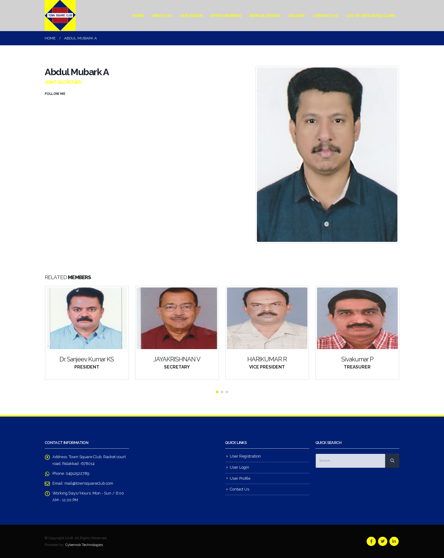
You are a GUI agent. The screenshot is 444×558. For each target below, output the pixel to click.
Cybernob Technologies (84, 545)
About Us (161, 15)
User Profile (240, 478)
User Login (239, 467)
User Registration (245, 456)
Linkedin (394, 541)
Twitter (382, 541)
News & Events (264, 15)
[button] (217, 392)
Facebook (371, 541)
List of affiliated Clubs (370, 15)
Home (138, 15)
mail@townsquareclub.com (88, 483)
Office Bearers (226, 15)
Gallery (296, 15)
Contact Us (325, 15)
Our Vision (191, 15)
